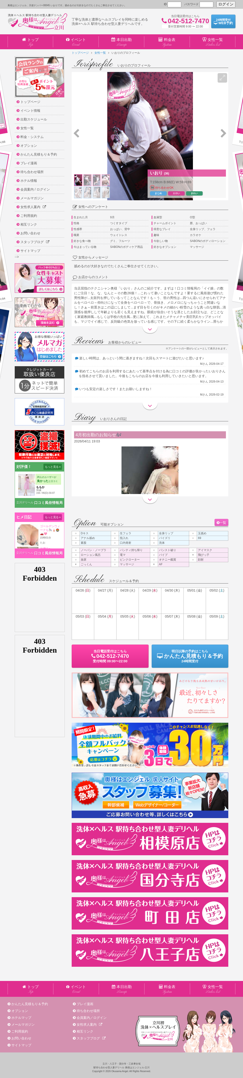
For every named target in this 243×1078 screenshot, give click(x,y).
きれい (194, 193)
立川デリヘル (24, 502)
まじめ (158, 193)
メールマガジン (23, 1024)
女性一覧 (100, 52)
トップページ (80, 52)
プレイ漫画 (85, 1004)
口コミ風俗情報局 (48, 503)
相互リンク (85, 1031)
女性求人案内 (89, 1024)
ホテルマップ (21, 1018)
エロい (176, 193)
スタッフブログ (91, 1038)
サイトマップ (21, 1045)
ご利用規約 (19, 1031)
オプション (19, 1011)
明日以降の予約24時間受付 (190, 656)
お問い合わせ (21, 1038)
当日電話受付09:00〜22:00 (110, 656)
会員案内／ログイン (92, 1018)
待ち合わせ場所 (88, 1011)
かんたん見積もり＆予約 (29, 1004)
